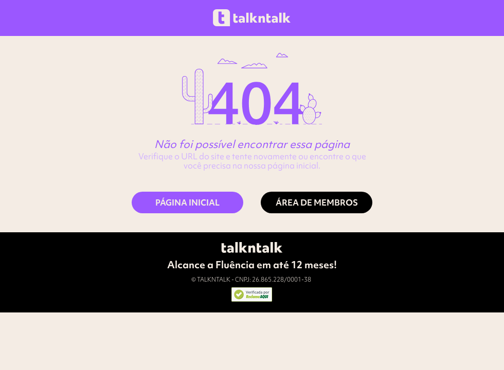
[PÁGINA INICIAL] (187, 202)
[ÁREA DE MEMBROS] (316, 202)
